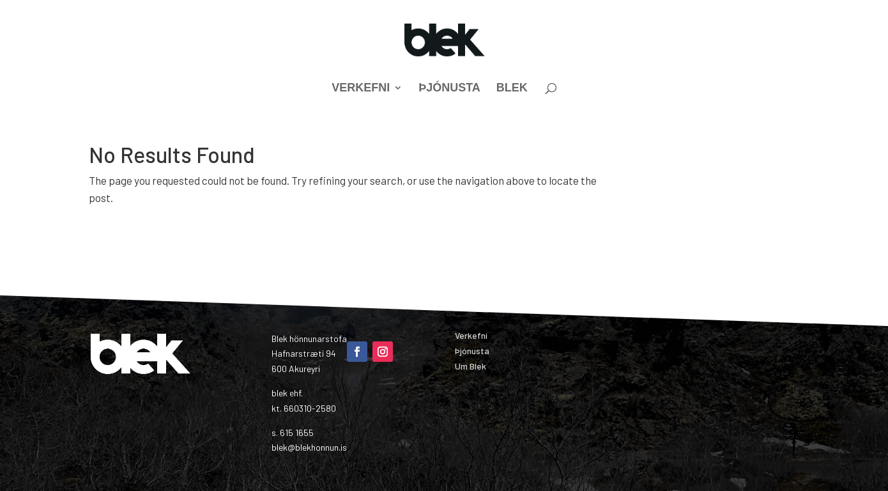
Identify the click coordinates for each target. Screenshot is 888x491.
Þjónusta (449, 88)
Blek (512, 88)
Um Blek (470, 366)
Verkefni (361, 88)
